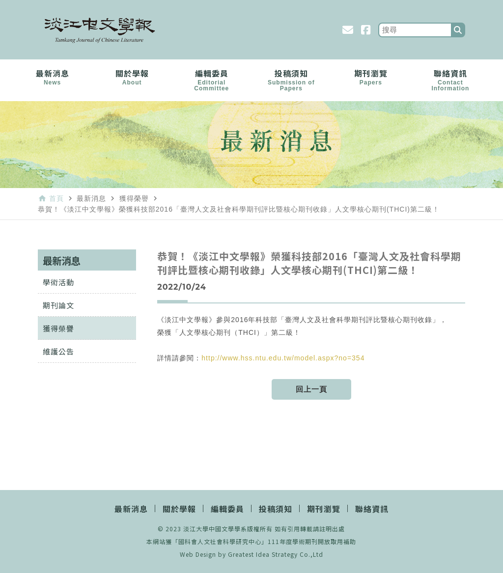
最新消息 (53, 76)
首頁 (56, 198)
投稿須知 (291, 79)
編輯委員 (212, 79)
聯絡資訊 (450, 79)
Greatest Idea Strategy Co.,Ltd (275, 554)
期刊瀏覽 (371, 76)
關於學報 (132, 76)
